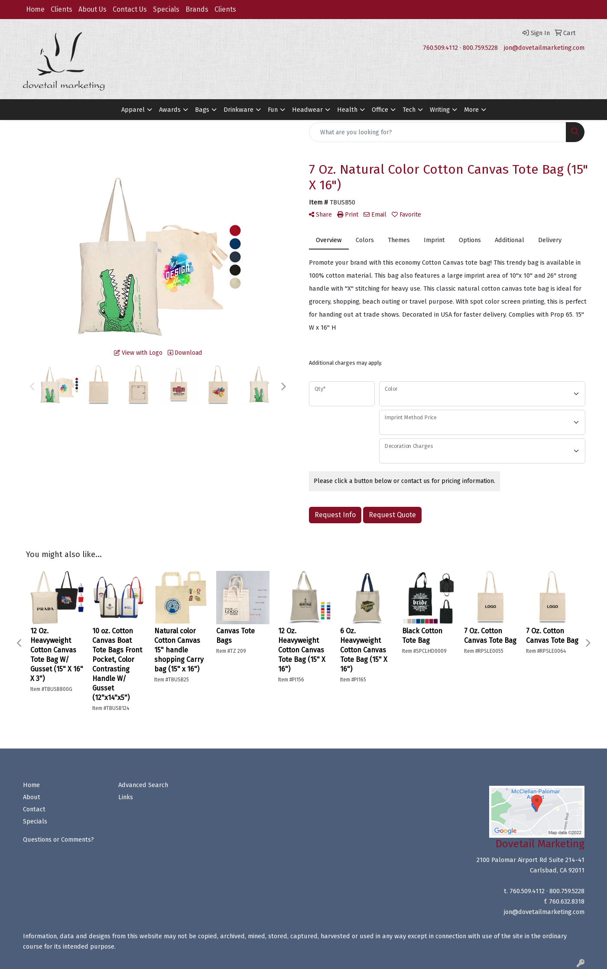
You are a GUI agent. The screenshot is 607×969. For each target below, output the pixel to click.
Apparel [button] (133, 109)
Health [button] (347, 109)
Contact (34, 809)
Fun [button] (273, 109)
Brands (196, 9)
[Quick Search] (437, 132)
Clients (61, 9)
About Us (92, 9)
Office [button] (380, 109)
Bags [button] (202, 109)
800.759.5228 (480, 48)
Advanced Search (143, 785)
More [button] (471, 109)
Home (35, 9)
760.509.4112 (440, 48)
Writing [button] (440, 109)
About (31, 797)
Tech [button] (409, 109)
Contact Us (130, 9)
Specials (166, 9)
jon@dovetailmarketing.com (544, 48)
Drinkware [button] (238, 109)
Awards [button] (170, 109)
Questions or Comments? (58, 839)
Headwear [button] (307, 109)
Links (125, 797)
